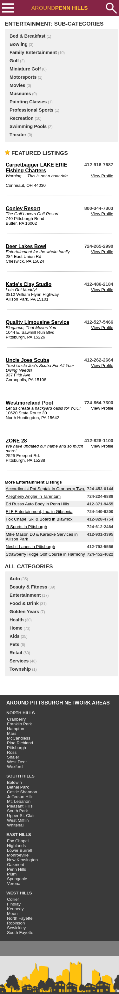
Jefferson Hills (20, 796)
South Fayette (20, 932)
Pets (14, 644)
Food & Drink (24, 603)
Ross (12, 752)
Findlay (14, 904)
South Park (17, 810)
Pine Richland (20, 743)
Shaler (13, 757)
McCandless (18, 738)
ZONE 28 (16, 440)
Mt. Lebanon (18, 801)
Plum (12, 874)
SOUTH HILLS (20, 776)
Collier (13, 899)
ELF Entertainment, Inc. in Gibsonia (39, 511)
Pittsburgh (16, 747)
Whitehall (15, 825)
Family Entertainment (33, 52)
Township (20, 669)
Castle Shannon (22, 792)
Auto (15, 578)
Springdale (17, 878)
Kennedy (15, 908)
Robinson (16, 923)
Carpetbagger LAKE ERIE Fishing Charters (36, 167)
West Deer (17, 761)
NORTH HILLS (20, 712)
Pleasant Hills (20, 806)
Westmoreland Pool (29, 403)
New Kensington (22, 859)
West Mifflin (18, 820)
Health (17, 619)
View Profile (102, 176)
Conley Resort (23, 208)
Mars (12, 733)
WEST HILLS (19, 893)
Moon (12, 913)
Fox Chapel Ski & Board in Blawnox (39, 519)
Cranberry (16, 719)
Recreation (22, 118)
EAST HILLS (18, 834)
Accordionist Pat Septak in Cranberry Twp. (45, 488)
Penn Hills (16, 869)
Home (16, 628)
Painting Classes (28, 101)
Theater (18, 134)
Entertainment (25, 595)
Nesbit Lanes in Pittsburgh (30, 546)
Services (19, 660)
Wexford (15, 766)
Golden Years (24, 611)
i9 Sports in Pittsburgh (26, 526)
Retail (16, 652)
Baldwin (14, 782)
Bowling (19, 44)
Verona (13, 883)
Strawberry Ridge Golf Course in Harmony (45, 554)
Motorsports (23, 77)
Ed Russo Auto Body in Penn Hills (37, 504)
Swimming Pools (28, 126)
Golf (14, 60)
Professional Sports (31, 110)
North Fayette (20, 918)
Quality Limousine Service (37, 322)
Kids (15, 636)
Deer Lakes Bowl (26, 246)
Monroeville (18, 855)
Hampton (15, 728)
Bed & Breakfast (27, 36)
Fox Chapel (18, 840)
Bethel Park (18, 787)
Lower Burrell (19, 850)
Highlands (16, 845)
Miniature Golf (25, 68)
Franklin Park (19, 724)
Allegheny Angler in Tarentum (33, 496)
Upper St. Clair (21, 815)
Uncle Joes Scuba (27, 360)
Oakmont (15, 864)
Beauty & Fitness (28, 586)
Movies (17, 85)
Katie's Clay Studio (28, 284)
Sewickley (16, 927)
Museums (20, 93)
